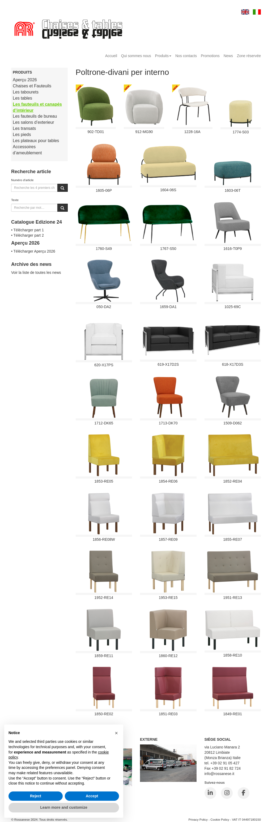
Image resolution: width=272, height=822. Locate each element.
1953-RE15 (168, 597)
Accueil (111, 56)
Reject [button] (35, 796)
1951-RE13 (232, 597)
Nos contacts (186, 56)
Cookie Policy (219, 819)
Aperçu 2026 (25, 80)
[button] (116, 733)
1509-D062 (232, 423)
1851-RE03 (168, 714)
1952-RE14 (103, 597)
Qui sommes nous (136, 56)
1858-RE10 (232, 655)
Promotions (210, 56)
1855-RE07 (232, 539)
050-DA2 (103, 307)
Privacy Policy (198, 819)
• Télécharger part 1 (27, 230)
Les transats (24, 128)
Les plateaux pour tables (36, 140)
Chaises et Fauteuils (32, 86)
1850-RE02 (103, 714)
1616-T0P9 (232, 248)
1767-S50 (168, 248)
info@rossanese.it (219, 774)
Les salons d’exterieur (33, 122)
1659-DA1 (168, 307)
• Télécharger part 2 (27, 235)
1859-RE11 (103, 656)
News (228, 56)
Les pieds (22, 134)
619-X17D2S (168, 364)
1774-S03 (241, 132)
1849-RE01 (232, 714)
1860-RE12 (168, 656)
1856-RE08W (104, 539)
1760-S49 (104, 248)
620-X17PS (103, 365)
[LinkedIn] (210, 793)
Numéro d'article (22, 180)
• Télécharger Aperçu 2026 (33, 251)
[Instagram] (227, 793)
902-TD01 (95, 132)
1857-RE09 (168, 539)
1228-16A (192, 132)
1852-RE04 (232, 481)
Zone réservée (249, 56)
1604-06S (168, 190)
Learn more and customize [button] (63, 807)
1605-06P (104, 190)
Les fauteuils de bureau (35, 116)
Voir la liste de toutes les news (36, 272)
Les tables (22, 98)
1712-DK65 (103, 423)
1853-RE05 (103, 481)
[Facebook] (243, 793)
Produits (163, 56)
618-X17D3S (232, 364)
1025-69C (232, 307)
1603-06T (233, 190)
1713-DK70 (168, 423)
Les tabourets (26, 92)
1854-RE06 (168, 481)
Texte (15, 200)
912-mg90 (144, 132)
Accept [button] (92, 796)
